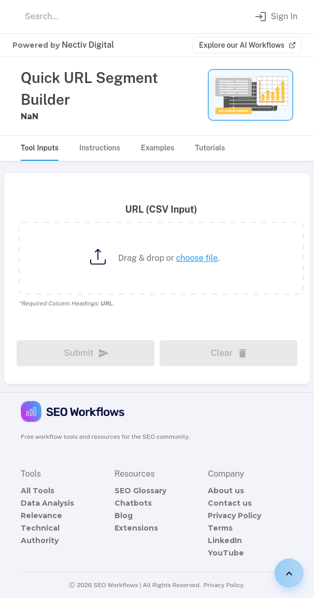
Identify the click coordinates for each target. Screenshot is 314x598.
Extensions (136, 528)
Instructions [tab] (99, 148)
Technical (40, 528)
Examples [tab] (157, 148)
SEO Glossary (140, 490)
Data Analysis (47, 503)
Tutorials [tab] (210, 148)
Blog (124, 515)
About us (226, 490)
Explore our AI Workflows (247, 45)
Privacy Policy (234, 515)
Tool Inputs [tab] (40, 148)
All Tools (37, 490)
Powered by (63, 45)
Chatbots (133, 503)
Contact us (230, 503)
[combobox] (121, 16)
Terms (220, 528)
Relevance (41, 515)
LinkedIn (225, 540)
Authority (40, 540)
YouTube (226, 553)
